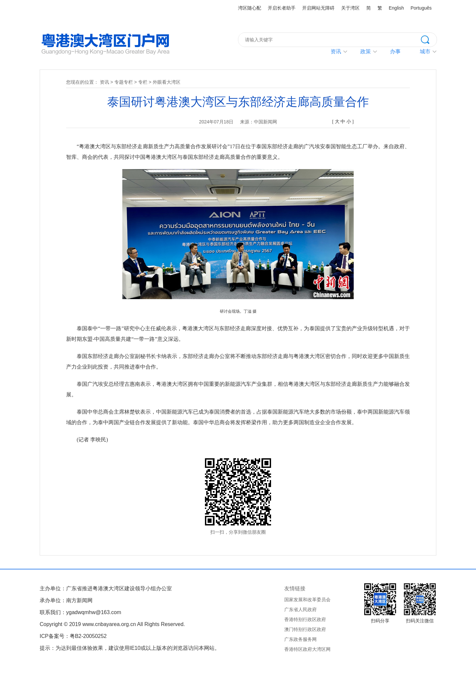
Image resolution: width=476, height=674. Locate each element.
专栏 (142, 82)
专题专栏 (123, 82)
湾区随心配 (249, 8)
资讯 (336, 51)
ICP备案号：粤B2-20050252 (73, 636)
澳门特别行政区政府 (305, 629)
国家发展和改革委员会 (307, 599)
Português (421, 8)
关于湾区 (350, 8)
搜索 (429, 39)
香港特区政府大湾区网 (307, 649)
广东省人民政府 (300, 609)
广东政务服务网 (300, 639)
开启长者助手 (282, 8)
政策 (365, 51)
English (396, 8)
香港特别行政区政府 (305, 619)
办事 (395, 51)
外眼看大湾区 (166, 82)
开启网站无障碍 (318, 8)
